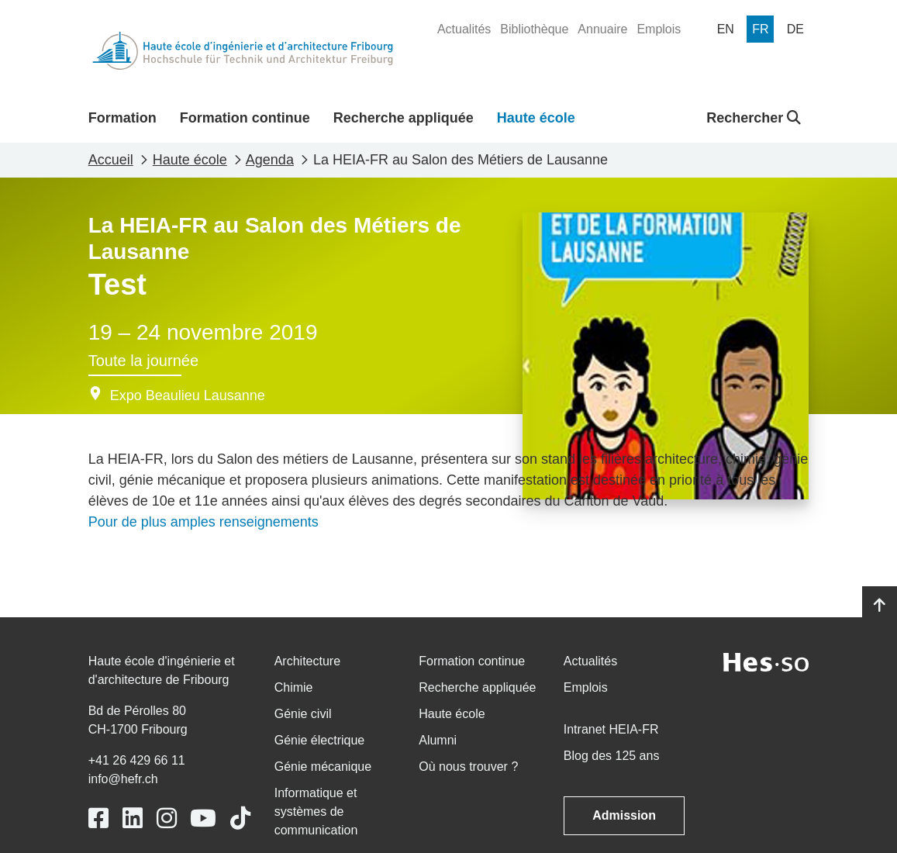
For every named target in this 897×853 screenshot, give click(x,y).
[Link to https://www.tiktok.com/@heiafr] (240, 818)
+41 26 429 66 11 (136, 760)
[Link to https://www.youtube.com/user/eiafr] (203, 818)
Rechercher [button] (753, 118)
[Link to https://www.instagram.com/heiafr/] (167, 818)
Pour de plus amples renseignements (203, 522)
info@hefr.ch (123, 779)
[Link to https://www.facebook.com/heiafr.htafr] (98, 818)
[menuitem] (464, 29)
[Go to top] (879, 605)
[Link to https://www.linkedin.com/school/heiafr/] (132, 818)
